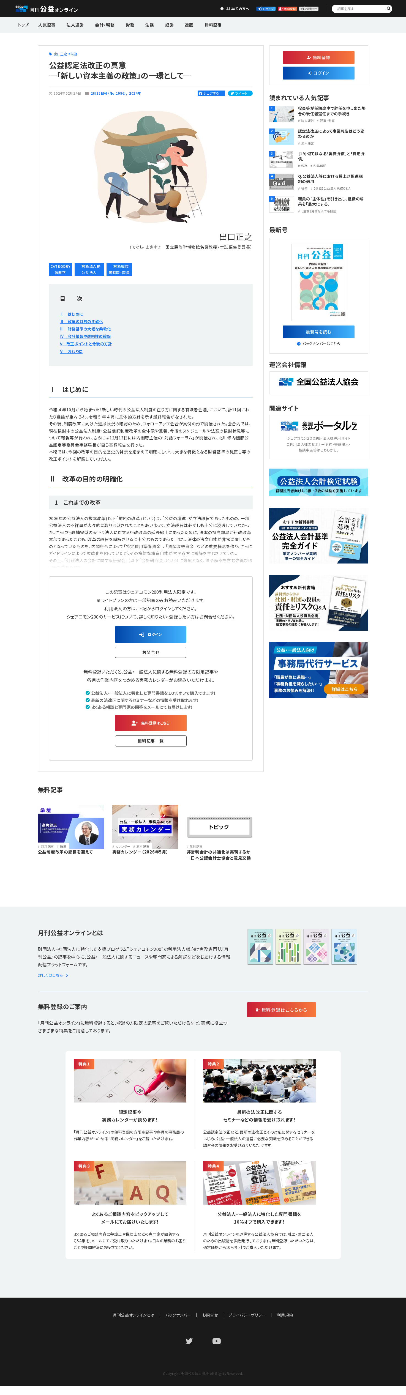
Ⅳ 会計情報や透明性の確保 (89, 336)
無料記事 (193, 24)
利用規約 (285, 1324)
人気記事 (46, 24)
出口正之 (60, 53)
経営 (155, 24)
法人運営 (72, 24)
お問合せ (302, 8)
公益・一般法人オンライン (55, 8)
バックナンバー (178, 1324)
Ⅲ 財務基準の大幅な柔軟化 (89, 328)
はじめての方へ (179, 8)
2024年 (135, 93)
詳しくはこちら (54, 984)
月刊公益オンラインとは (133, 1324)
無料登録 (261, 8)
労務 (121, 24)
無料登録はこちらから (305, 1019)
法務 (138, 24)
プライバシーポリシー (247, 1324)
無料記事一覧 (151, 745)
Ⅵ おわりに (73, 351)
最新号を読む (318, 333)
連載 (172, 24)
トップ (23, 24)
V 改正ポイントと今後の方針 (89, 343)
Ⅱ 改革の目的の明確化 (84, 321)
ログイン (220, 8)
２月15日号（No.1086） (108, 93)
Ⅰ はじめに (73, 313)
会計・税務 (99, 24)
